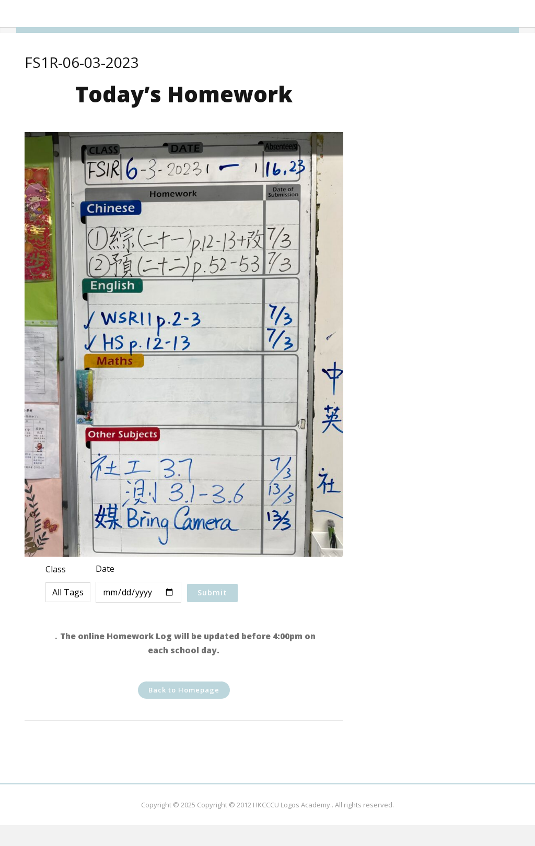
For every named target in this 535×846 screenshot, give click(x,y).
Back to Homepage (183, 690)
